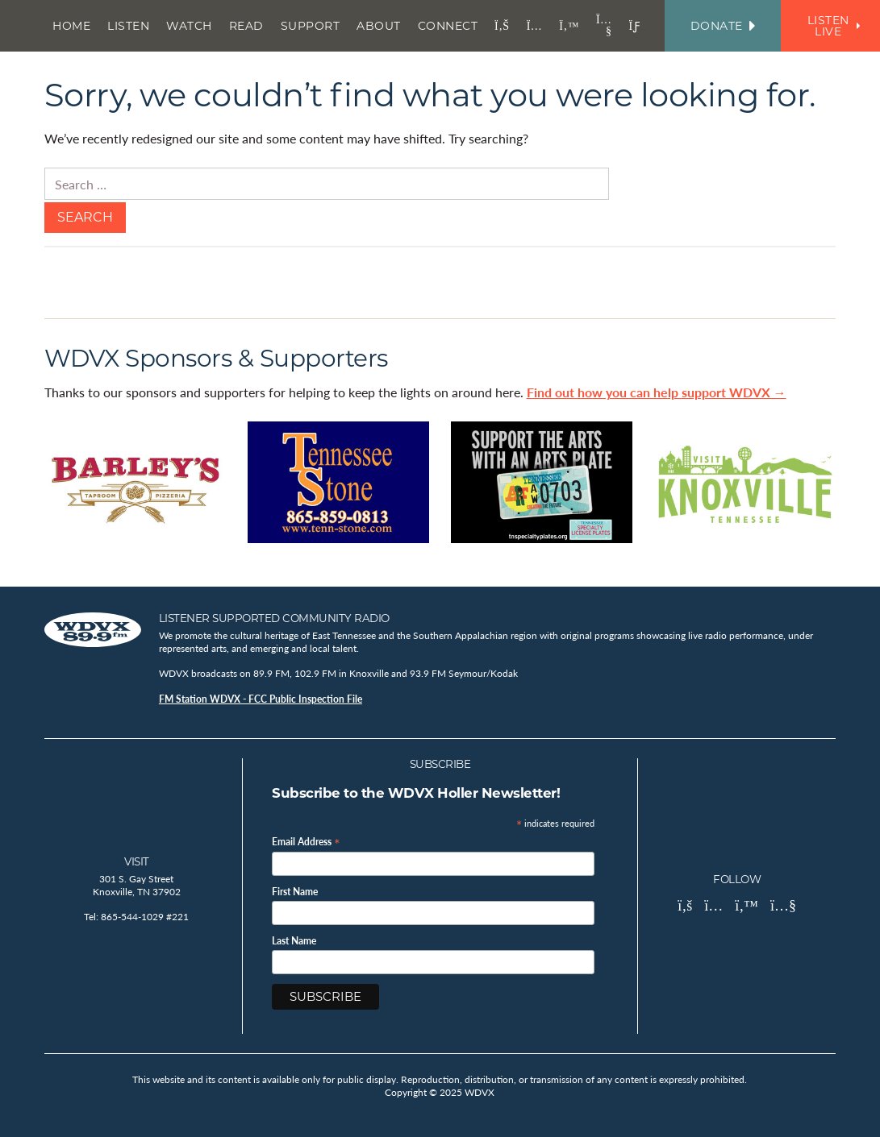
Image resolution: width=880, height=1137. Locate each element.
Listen (128, 26)
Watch (189, 26)
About (379, 26)
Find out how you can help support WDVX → (656, 392)
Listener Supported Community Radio (274, 618)
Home (71, 26)
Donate (722, 26)
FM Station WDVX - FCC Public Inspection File (260, 699)
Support (310, 26)
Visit (136, 861)
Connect (448, 26)
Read (246, 26)
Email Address (306, 841)
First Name (295, 892)
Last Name (294, 941)
